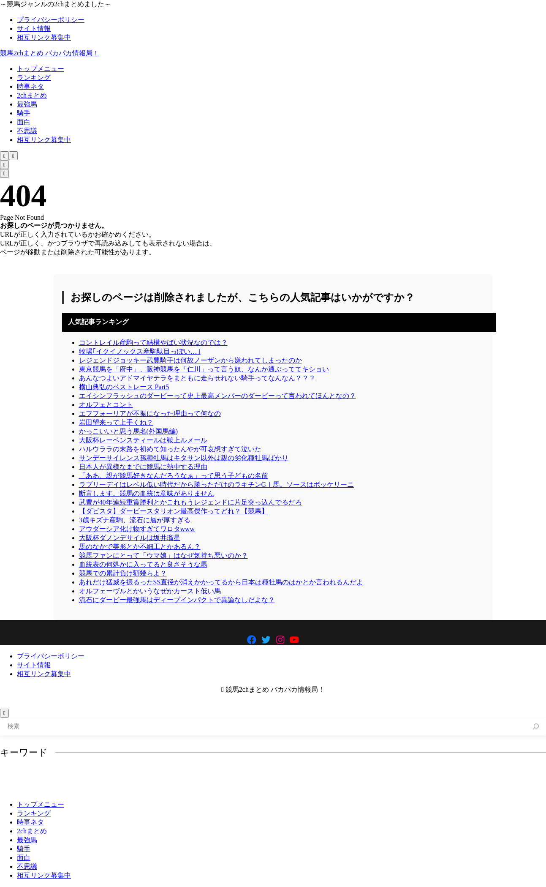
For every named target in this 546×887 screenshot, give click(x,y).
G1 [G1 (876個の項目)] (12, 774)
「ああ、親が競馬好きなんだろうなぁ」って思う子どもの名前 (173, 475)
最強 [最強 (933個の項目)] (521, 774)
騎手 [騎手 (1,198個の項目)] (190, 788)
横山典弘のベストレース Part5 (124, 386)
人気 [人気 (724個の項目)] (430, 774)
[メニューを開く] (13, 155)
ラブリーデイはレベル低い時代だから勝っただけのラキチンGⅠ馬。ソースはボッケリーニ (216, 484)
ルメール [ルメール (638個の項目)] (366, 774)
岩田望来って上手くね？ (116, 422)
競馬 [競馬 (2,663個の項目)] (137, 788)
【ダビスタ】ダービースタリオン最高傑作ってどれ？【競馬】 (173, 511)
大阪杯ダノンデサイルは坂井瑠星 (129, 537)
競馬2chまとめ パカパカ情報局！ (49, 53)
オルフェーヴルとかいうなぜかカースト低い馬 (150, 591)
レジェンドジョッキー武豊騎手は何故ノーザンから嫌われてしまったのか (190, 360)
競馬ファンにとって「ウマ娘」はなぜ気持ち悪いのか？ (163, 555)
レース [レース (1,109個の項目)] (401, 774)
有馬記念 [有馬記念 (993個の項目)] (20, 788)
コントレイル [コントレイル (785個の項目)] (216, 774)
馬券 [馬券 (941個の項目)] (163, 788)
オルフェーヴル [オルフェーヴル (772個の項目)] (162, 774)
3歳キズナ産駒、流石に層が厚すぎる (134, 520)
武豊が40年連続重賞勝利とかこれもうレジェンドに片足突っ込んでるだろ (190, 502)
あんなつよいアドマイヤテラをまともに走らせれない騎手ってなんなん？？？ (197, 378)
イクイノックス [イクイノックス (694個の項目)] (106, 774)
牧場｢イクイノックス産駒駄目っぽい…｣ (140, 351)
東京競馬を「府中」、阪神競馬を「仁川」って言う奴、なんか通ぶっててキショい (204, 369)
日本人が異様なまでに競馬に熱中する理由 (143, 466)
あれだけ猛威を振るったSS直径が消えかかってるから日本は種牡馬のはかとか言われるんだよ (221, 582)
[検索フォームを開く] (4, 155)
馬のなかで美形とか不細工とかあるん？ (140, 546)
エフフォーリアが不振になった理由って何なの (150, 413)
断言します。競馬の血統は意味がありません (146, 493)
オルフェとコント (106, 404)
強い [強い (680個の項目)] (495, 774)
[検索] (536, 726)
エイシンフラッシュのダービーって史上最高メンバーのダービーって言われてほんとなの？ (217, 395)
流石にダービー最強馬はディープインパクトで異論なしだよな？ (177, 599)
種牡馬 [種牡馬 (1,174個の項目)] (108, 788)
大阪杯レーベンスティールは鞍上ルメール (143, 440)
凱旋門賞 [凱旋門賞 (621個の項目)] (463, 774)
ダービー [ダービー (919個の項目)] (260, 774)
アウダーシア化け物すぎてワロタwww (137, 528)
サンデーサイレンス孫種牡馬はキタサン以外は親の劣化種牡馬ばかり (183, 457)
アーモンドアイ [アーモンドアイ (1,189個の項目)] (50, 774)
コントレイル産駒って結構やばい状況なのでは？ (153, 342)
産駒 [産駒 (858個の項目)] (78, 788)
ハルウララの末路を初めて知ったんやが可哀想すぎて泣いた (170, 449)
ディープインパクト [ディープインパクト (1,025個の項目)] (313, 774)
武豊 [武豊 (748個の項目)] (52, 788)
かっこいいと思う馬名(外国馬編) (128, 431)
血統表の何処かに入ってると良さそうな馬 (143, 564)
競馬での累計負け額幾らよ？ (123, 573)
